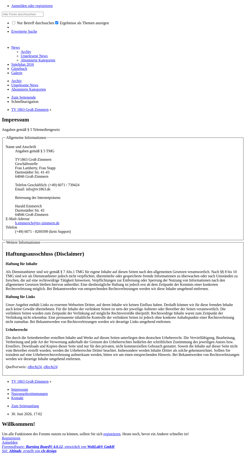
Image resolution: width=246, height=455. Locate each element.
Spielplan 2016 (22, 64)
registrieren (112, 434)
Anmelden (10, 442)
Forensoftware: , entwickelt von (58, 447)
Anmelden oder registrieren (32, 6)
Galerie (16, 73)
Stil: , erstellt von (29, 451)
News (15, 47)
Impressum (19, 389)
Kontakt (17, 398)
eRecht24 (35, 367)
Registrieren (11, 438)
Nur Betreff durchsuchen (33, 23)
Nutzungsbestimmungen (29, 394)
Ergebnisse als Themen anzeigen (82, 23)
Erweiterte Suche (24, 31)
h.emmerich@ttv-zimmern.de (37, 223)
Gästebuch (19, 69)
